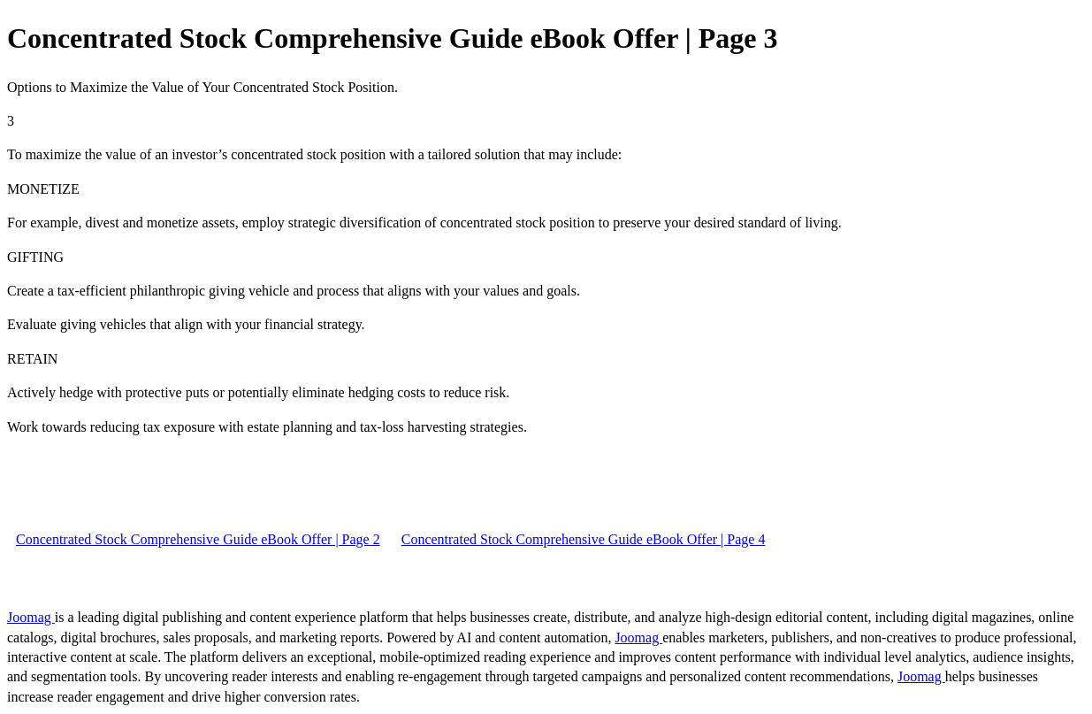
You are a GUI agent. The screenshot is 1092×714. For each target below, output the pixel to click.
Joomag (31, 617)
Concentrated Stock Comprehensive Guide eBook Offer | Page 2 (198, 539)
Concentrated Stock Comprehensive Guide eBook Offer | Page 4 (583, 539)
